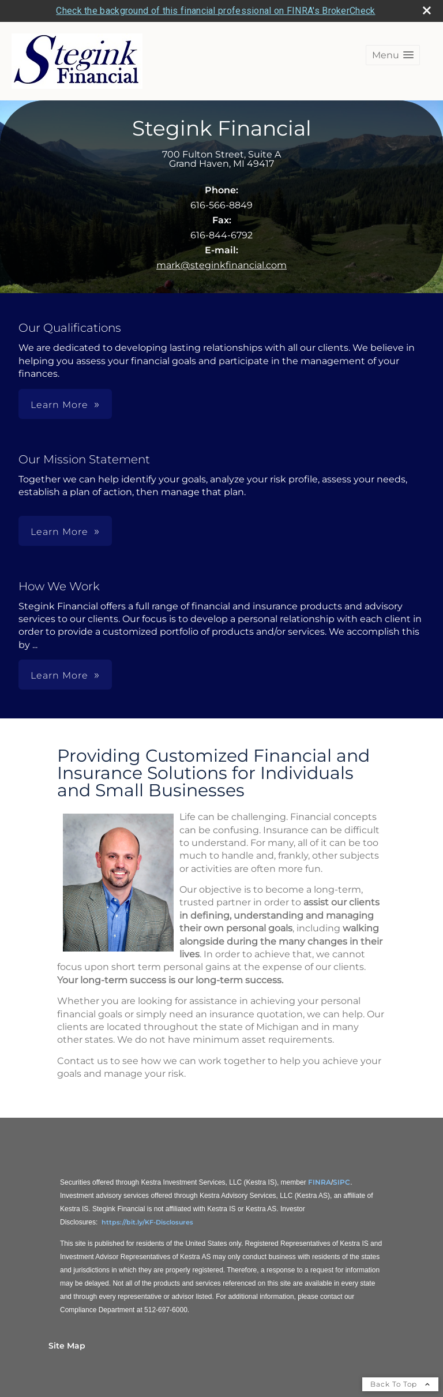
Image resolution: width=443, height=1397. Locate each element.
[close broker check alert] (426, 10)
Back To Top (400, 1384)
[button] (393, 55)
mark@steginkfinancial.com (221, 265)
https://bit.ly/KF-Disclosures (147, 1222)
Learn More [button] (59, 404)
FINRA (319, 1182)
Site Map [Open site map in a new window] (66, 1345)
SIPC (341, 1182)
